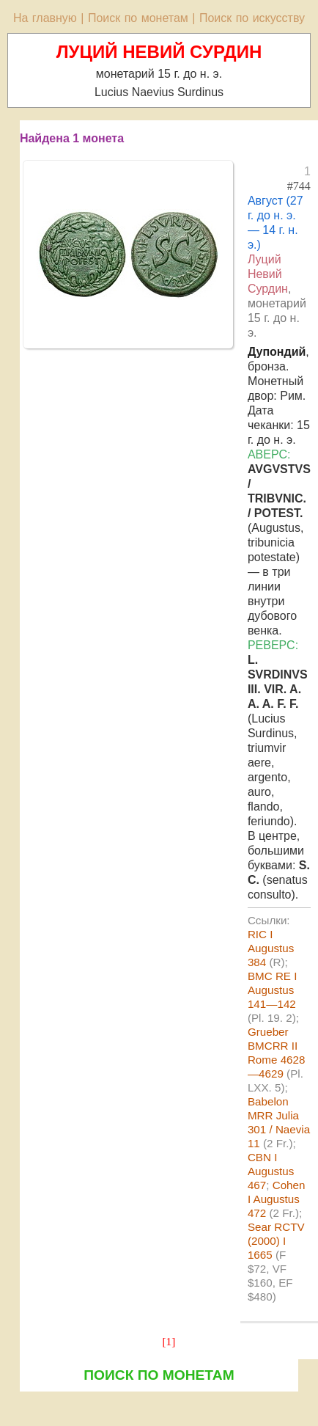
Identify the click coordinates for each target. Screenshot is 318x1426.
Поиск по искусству (252, 18)
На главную (45, 18)
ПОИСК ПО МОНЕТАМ (159, 1375)
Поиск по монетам (138, 18)
